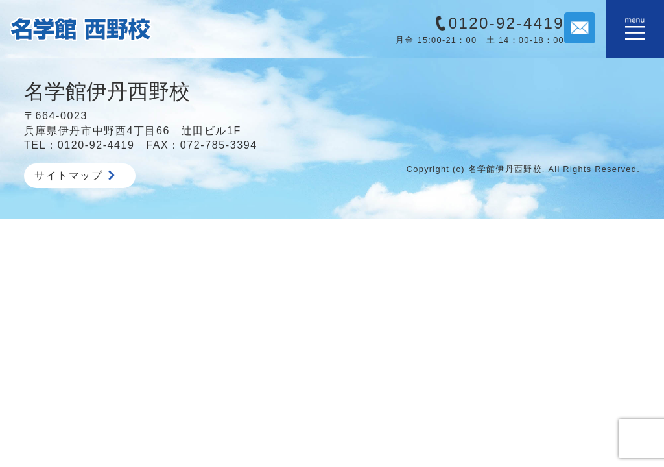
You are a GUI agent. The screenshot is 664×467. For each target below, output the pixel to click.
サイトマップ (74, 175)
